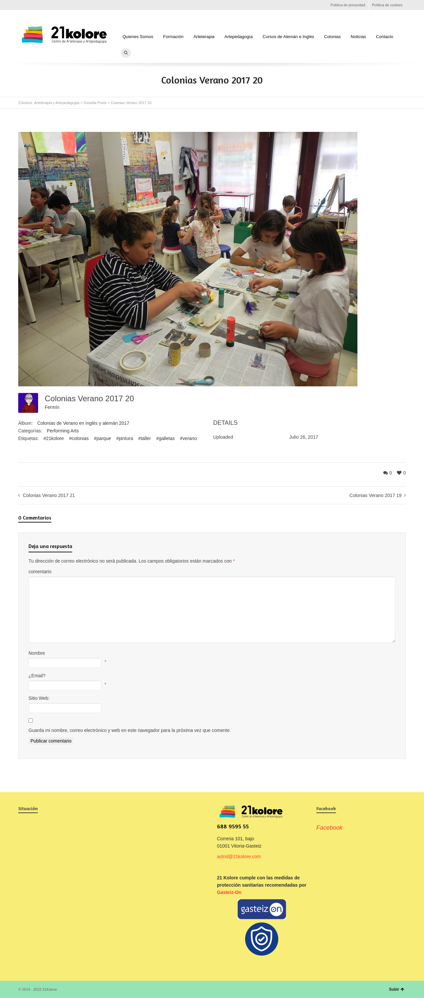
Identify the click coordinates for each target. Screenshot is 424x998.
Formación (173, 36)
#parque (102, 438)
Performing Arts (63, 430)
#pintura (124, 438)
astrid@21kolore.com (239, 856)
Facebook (22, 5)
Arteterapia (204, 36)
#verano (188, 438)
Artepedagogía (239, 36)
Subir (396, 989)
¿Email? (36, 675)
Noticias (358, 36)
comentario (39, 571)
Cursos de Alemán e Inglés (288, 36)
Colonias (332, 36)
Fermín (52, 407)
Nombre (36, 653)
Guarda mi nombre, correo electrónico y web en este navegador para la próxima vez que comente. (129, 730)
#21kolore (53, 438)
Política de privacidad (348, 5)
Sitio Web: (39, 698)
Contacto (384, 36)
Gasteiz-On (229, 892)
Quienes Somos (138, 36)
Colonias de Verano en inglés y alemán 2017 (83, 423)
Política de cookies (387, 5)
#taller (144, 438)
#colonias (79, 438)
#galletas (165, 438)
